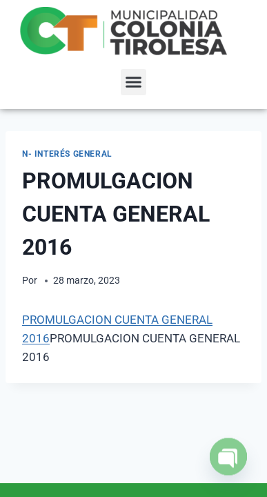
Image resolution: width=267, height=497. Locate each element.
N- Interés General (67, 154)
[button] (134, 82)
